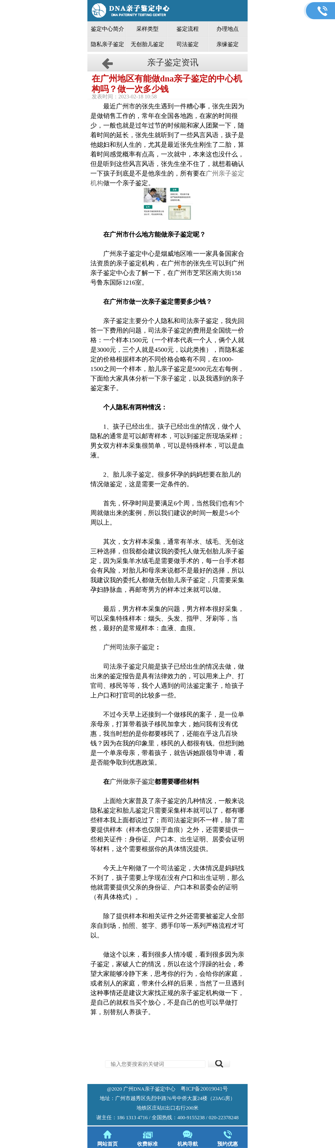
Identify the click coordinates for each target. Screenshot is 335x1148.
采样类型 (147, 29)
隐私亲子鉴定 (107, 44)
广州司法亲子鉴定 (125, 647)
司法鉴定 (187, 44)
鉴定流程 (187, 29)
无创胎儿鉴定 (147, 44)
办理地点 (227, 29)
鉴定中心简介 (107, 29)
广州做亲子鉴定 (132, 781)
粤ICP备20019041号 (204, 1089)
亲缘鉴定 (227, 44)
